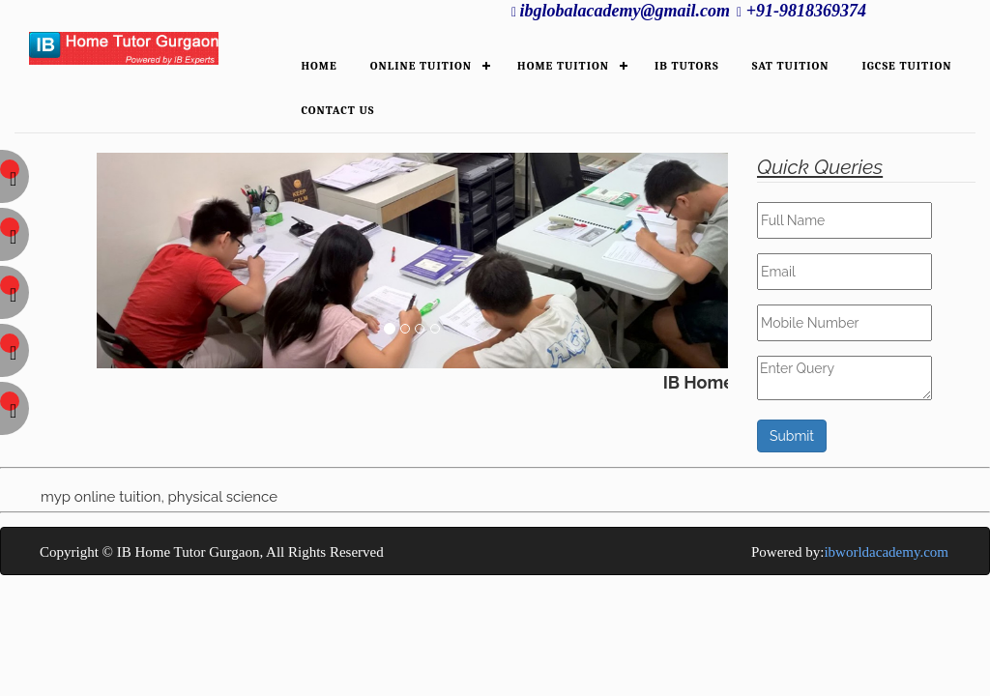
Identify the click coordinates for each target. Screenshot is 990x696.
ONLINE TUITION (421, 65)
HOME (318, 65)
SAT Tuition (791, 65)
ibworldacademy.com (886, 552)
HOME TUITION (563, 65)
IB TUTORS (687, 65)
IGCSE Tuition (907, 65)
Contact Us (337, 110)
